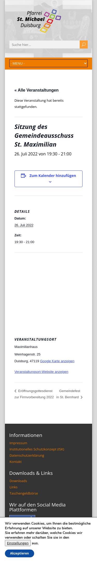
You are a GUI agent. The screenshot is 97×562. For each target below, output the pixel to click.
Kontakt (16, 461)
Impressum (18, 443)
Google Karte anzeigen (57, 361)
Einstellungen (18, 543)
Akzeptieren (19, 553)
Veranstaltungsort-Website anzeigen (41, 372)
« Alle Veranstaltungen (36, 90)
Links (14, 487)
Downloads (18, 480)
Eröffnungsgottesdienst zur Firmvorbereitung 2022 (34, 394)
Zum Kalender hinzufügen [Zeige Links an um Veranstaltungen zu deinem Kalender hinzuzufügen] (52, 175)
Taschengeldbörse (24, 493)
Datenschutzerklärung (27, 455)
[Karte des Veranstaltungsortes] (48, 290)
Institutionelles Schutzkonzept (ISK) (37, 449)
